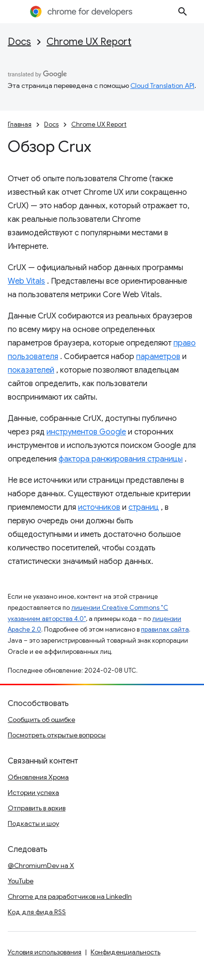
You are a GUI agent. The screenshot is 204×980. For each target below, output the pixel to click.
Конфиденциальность (125, 952)
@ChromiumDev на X (41, 865)
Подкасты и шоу (33, 823)
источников (99, 507)
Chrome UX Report (89, 42)
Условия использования (44, 952)
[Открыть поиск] (182, 11)
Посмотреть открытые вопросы (57, 735)
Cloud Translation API (162, 85)
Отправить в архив (36, 808)
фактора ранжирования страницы (121, 459)
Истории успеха (33, 792)
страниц (143, 507)
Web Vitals (26, 281)
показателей (31, 370)
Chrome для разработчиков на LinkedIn (70, 896)
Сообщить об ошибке (41, 719)
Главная (19, 124)
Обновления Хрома (38, 777)
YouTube (20, 881)
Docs (19, 42)
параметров (158, 356)
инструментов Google (86, 432)
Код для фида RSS (37, 912)
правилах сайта (165, 629)
